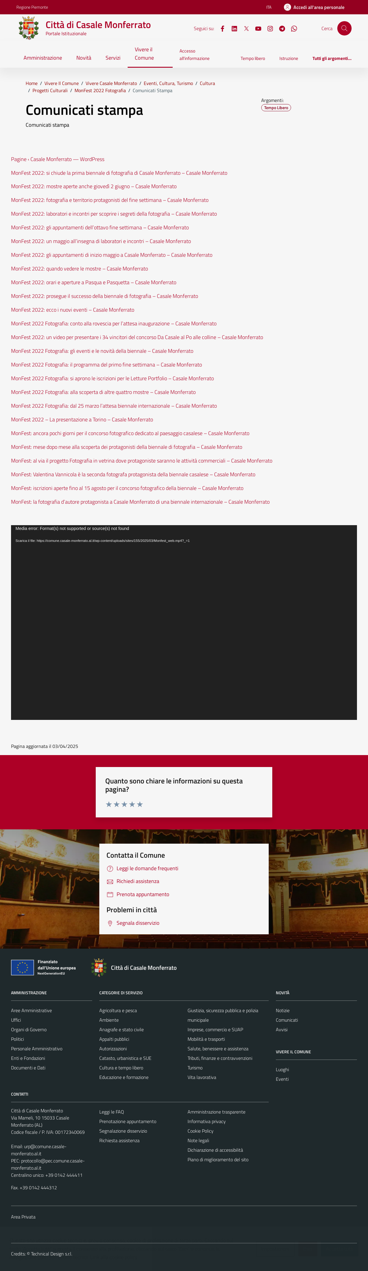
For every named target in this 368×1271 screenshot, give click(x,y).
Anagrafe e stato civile (121, 1029)
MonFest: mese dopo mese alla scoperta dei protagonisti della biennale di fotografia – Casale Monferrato (126, 447)
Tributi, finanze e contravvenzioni (220, 1058)
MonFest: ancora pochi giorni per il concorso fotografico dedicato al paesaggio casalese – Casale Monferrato (130, 433)
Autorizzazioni (113, 1048)
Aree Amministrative (31, 1010)
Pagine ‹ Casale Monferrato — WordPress (57, 159)
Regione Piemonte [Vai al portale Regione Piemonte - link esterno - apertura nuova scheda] (32, 7)
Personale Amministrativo (36, 1048)
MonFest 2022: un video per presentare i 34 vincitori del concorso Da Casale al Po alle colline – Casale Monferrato (137, 337)
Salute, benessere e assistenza (218, 1048)
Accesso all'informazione (195, 54)
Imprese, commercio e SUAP (215, 1029)
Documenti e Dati (28, 1067)
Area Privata (23, 1216)
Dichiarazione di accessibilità (215, 1150)
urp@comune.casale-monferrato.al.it (39, 1150)
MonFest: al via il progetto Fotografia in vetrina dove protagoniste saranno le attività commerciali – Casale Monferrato (141, 461)
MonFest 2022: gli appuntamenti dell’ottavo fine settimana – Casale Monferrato (100, 227)
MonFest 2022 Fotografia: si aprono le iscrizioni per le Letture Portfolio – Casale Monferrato (112, 378)
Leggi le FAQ (111, 1111)
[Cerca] (344, 28)
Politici (17, 1039)
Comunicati (287, 1019)
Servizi (113, 58)
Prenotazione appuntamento (127, 1121)
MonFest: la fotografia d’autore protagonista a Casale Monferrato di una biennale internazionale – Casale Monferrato (140, 502)
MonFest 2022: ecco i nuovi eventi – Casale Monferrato (72, 310)
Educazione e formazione (124, 1077)
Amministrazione (43, 58)
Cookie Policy (201, 1130)
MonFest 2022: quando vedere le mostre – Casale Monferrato (79, 269)
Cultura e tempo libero (121, 1067)
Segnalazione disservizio (123, 1130)
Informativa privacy (207, 1121)
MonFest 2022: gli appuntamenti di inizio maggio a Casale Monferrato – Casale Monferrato (111, 255)
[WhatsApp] (292, 28)
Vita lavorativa (202, 1077)
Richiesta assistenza (119, 1140)
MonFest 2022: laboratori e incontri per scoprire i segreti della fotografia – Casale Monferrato (114, 214)
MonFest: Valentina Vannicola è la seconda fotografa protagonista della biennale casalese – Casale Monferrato (133, 474)
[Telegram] (280, 28)
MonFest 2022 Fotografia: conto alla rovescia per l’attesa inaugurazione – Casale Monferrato (114, 323)
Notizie (283, 1010)
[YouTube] (256, 28)
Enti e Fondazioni (28, 1058)
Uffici (16, 1019)
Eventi (282, 1079)
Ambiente (109, 1019)
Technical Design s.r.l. (51, 1253)
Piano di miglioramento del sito (218, 1159)
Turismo (195, 1067)
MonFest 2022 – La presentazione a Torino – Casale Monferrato (82, 419)
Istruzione (288, 58)
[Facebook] (220, 28)
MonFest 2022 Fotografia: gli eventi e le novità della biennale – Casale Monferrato (102, 351)
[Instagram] (268, 28)
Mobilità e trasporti (206, 1039)
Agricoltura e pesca (118, 1010)
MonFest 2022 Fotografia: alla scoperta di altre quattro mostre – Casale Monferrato (103, 392)
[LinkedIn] (232, 28)
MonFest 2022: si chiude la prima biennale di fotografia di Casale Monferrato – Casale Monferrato (119, 173)
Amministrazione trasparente (216, 1111)
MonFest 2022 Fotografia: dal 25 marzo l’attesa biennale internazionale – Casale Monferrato (114, 406)
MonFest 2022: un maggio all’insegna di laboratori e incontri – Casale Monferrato (101, 241)
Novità (83, 58)
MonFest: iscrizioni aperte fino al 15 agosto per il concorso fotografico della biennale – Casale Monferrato (127, 488)
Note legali (198, 1140)
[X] (244, 28)
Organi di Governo (29, 1029)
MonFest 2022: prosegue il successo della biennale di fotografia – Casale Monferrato (104, 296)
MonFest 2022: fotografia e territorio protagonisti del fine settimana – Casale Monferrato (109, 200)
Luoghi (282, 1069)
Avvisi (281, 1029)
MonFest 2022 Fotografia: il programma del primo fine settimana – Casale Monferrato (106, 365)
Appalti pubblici (114, 1039)
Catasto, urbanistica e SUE (125, 1058)
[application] (184, 622)
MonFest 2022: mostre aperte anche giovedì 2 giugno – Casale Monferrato (94, 186)
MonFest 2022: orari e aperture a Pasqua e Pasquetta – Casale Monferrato (93, 282)
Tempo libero (253, 58)
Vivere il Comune (144, 53)
